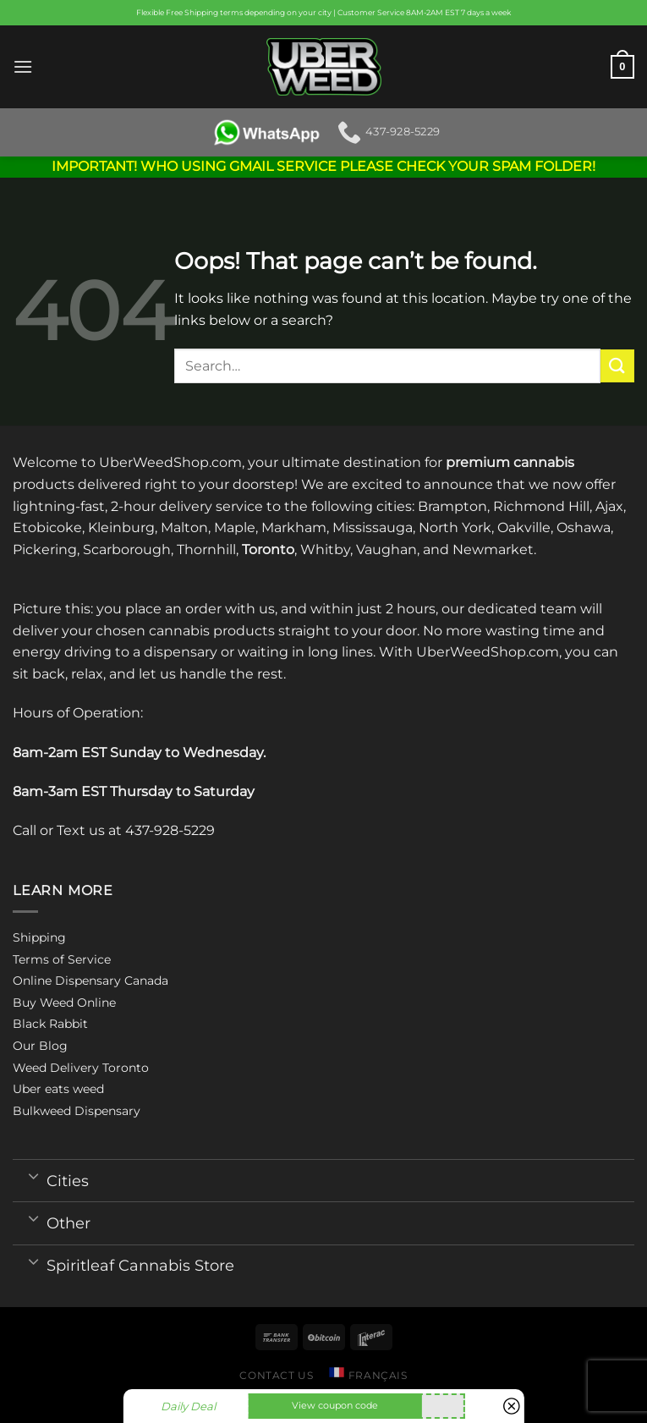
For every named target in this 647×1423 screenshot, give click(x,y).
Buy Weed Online (64, 1002)
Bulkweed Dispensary (76, 1110)
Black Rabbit (50, 1023)
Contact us (276, 1375)
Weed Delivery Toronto (81, 1067)
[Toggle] (33, 1175)
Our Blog (40, 1045)
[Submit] (617, 365)
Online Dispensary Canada (90, 980)
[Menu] (23, 66)
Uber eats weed (58, 1088)
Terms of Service (62, 959)
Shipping (39, 937)
